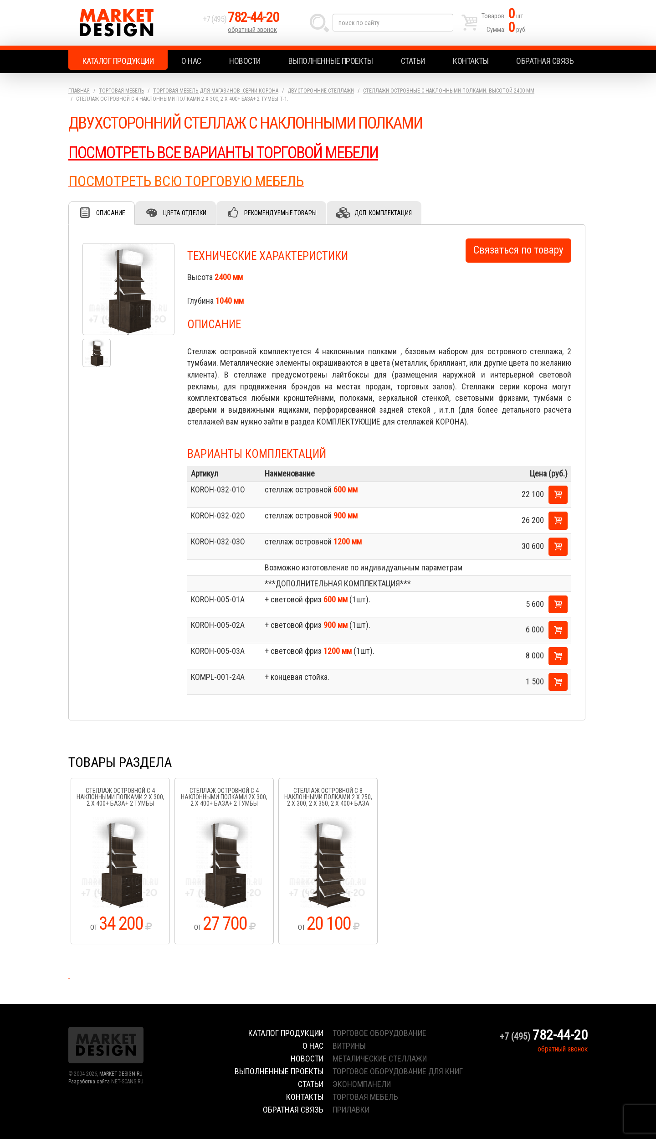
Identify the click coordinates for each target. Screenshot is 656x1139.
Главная (79, 91)
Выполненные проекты (330, 61)
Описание (110, 213)
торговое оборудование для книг (398, 1071)
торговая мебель (365, 1097)
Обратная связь (545, 61)
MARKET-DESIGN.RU (121, 1074)
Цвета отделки (184, 213)
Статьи (413, 61)
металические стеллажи (380, 1058)
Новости (245, 61)
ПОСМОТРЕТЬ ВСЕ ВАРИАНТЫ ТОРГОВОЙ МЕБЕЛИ (223, 152)
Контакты (470, 61)
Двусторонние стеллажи (320, 91)
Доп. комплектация (383, 213)
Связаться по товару (518, 250)
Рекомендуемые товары (280, 213)
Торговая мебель (121, 91)
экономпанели (362, 1084)
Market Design (133, 23)
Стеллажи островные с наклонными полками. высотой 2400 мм (448, 91)
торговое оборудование (379, 1033)
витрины (349, 1046)
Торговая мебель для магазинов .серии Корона (215, 91)
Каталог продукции (118, 61)
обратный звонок (252, 30)
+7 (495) (241, 19)
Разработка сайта (89, 1081)
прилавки (351, 1109)
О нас (191, 61)
